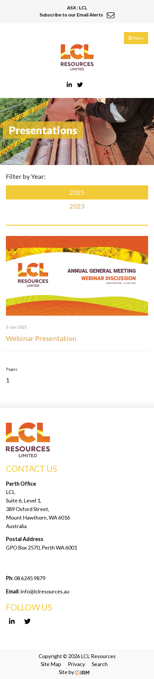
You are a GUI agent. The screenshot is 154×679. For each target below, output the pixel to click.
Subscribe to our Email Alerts (77, 14)
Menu (136, 38)
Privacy (76, 664)
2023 (77, 206)
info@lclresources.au (45, 591)
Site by (74, 672)
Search (100, 664)
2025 (77, 192)
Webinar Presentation (41, 338)
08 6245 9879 (29, 578)
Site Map (51, 664)
